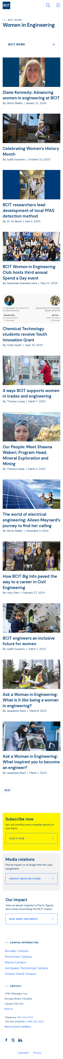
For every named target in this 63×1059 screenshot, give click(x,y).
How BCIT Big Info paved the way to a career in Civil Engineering (30, 582)
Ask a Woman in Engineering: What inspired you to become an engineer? (31, 762)
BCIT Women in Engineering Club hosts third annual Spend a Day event (29, 272)
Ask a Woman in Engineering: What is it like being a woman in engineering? (30, 700)
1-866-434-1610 (35, 1021)
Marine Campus (15, 962)
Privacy (37, 1052)
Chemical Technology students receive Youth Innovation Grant (25, 334)
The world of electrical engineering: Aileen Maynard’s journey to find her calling (31, 520)
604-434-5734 (25, 1017)
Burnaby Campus (16, 951)
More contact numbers (18, 1026)
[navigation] (8, 5)
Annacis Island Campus (20, 974)
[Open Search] (48, 5)
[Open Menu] (58, 5)
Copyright (23, 1052)
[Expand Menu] (53, 44)
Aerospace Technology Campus (26, 968)
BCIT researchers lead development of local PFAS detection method (28, 210)
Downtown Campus (18, 957)
